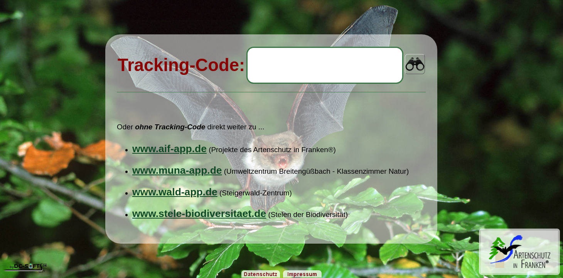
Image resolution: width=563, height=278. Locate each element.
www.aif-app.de (169, 148)
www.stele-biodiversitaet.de (199, 213)
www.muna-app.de (177, 170)
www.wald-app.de (174, 192)
